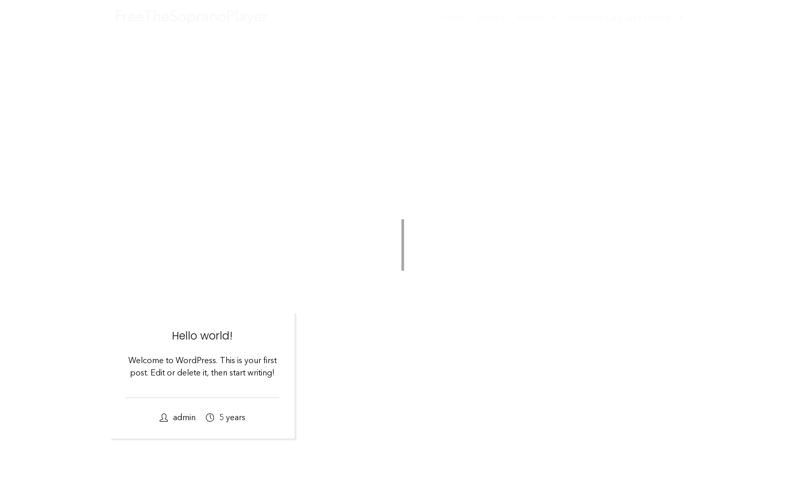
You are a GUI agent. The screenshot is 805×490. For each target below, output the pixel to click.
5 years (225, 417)
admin (178, 417)
